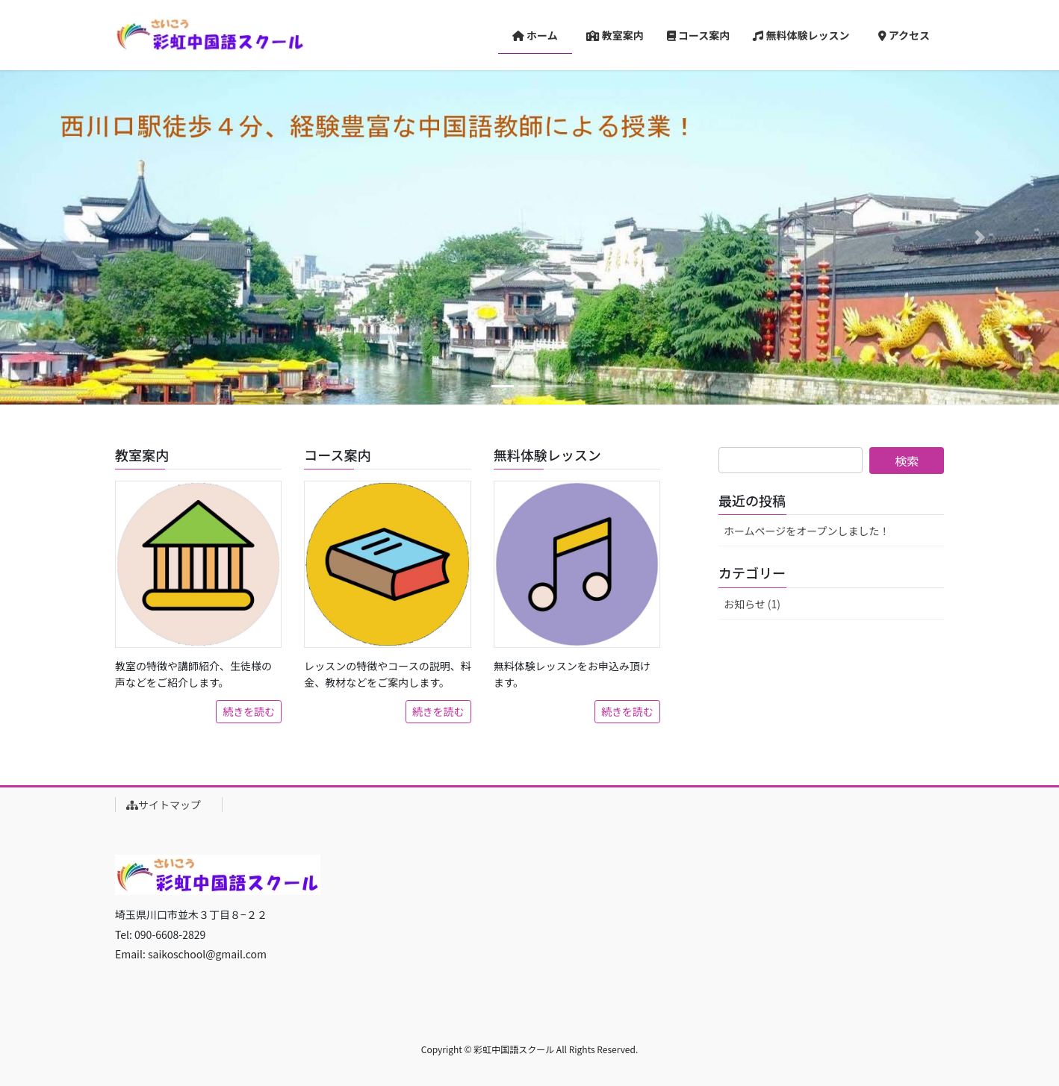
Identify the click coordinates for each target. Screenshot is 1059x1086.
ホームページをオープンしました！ (806, 530)
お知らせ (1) (752, 603)
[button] (79, 237)
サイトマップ (168, 804)
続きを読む (249, 711)
